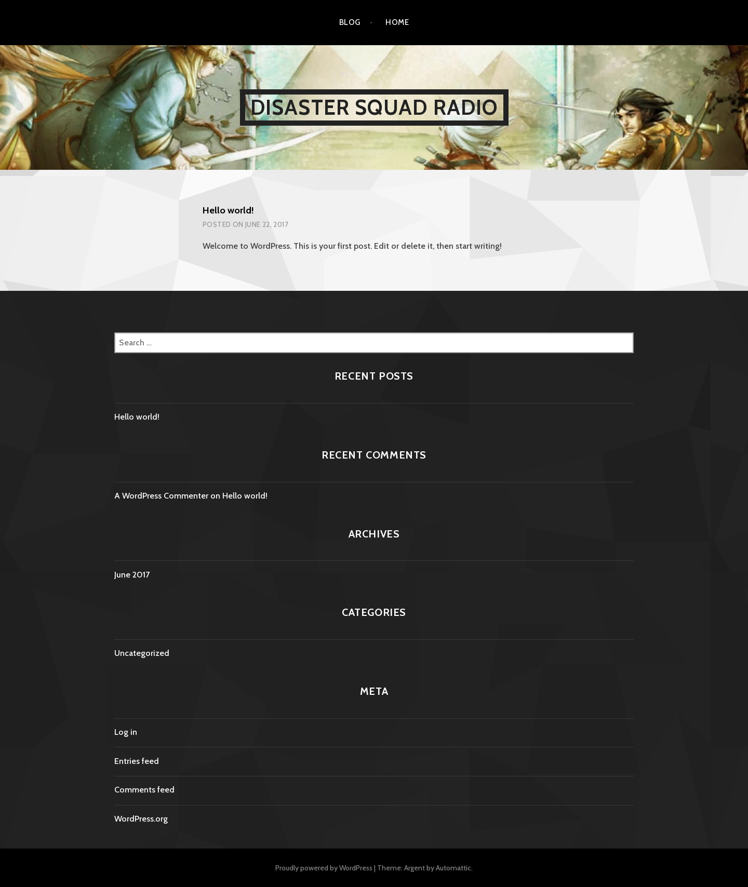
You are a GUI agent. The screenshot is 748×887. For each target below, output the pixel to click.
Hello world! (228, 210)
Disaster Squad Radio (374, 107)
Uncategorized (141, 653)
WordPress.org (141, 819)
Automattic (453, 867)
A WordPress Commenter (161, 496)
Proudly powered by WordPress (323, 867)
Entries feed (136, 761)
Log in (125, 732)
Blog (349, 22)
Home (397, 22)
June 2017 (132, 575)
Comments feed (144, 790)
